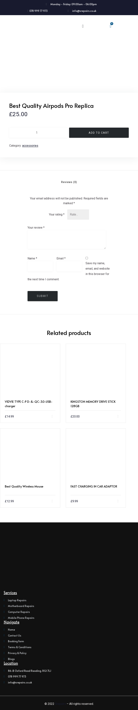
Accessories (30, 145)
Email (61, 258)
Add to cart (99, 132)
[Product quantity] (38, 133)
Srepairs (60, 704)
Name (32, 258)
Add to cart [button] (61, 416)
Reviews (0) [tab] (69, 182)
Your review (36, 227)
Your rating (56, 214)
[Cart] (110, 26)
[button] (83, 26)
